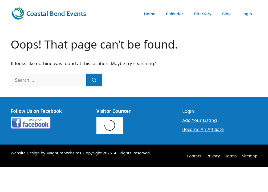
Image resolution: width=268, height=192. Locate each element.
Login (246, 13)
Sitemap (249, 155)
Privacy (213, 155)
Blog (226, 13)
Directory (203, 13)
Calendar (174, 13)
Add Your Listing (199, 120)
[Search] (94, 80)
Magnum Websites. (64, 152)
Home (149, 13)
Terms (231, 155)
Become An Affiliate (203, 129)
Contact (194, 155)
